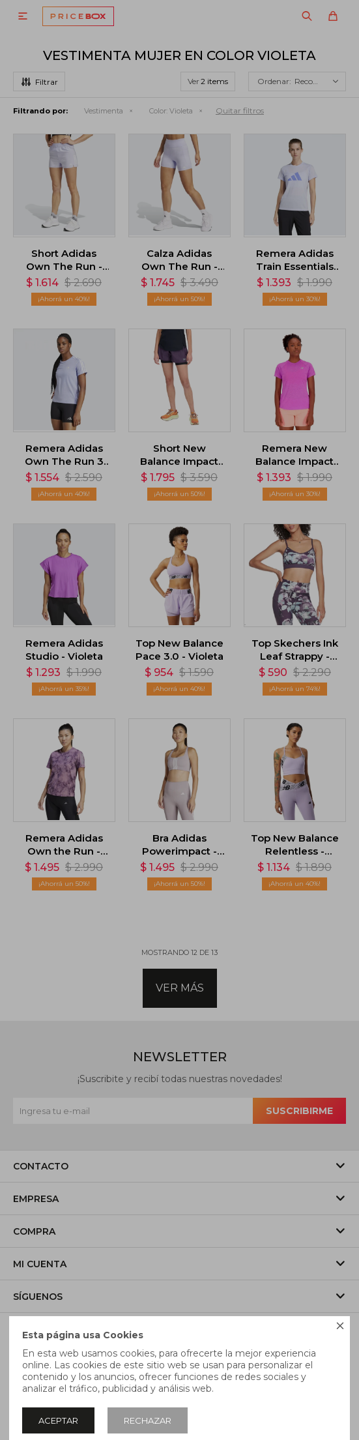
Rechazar (147, 1420)
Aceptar (58, 1420)
